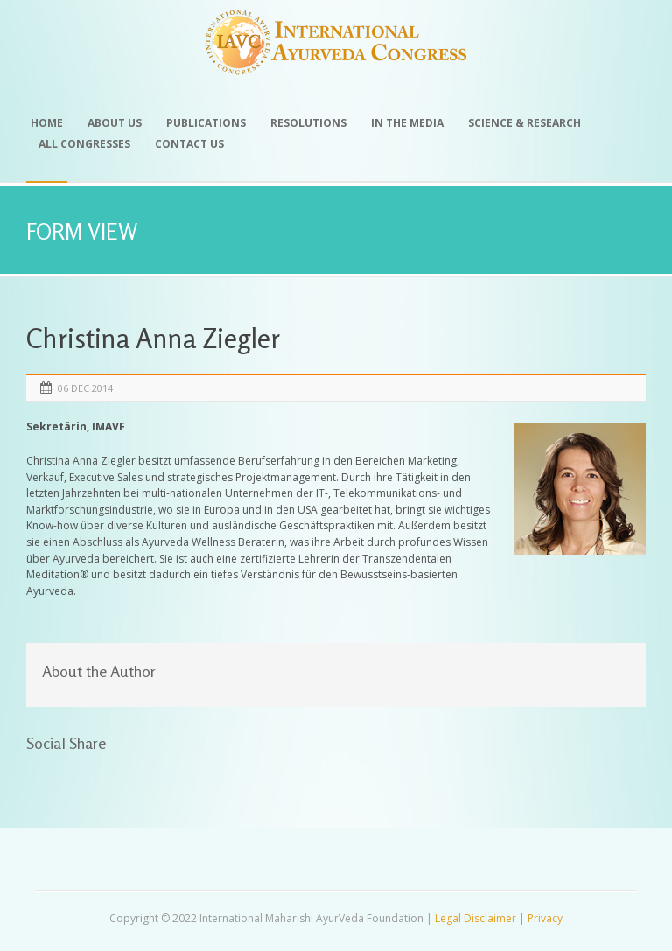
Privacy (545, 918)
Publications (206, 122)
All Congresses (84, 143)
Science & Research (524, 122)
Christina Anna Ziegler (153, 338)
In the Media (407, 122)
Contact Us (189, 143)
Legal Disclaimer (475, 918)
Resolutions (308, 122)
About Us (115, 122)
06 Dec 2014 (85, 388)
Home (47, 122)
